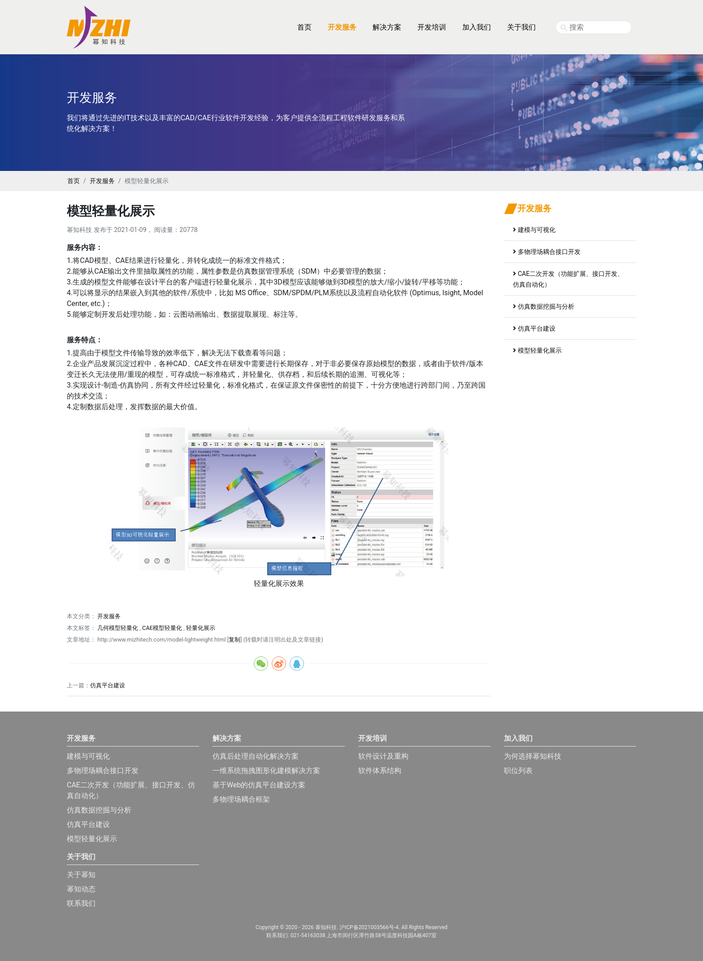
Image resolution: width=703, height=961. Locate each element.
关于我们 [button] (521, 27)
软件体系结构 (379, 770)
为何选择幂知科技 (532, 756)
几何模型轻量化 (117, 628)
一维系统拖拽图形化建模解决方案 (266, 770)
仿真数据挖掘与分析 (543, 306)
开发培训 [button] (431, 27)
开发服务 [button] (342, 27)
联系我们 (81, 903)
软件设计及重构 (383, 756)
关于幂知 (81, 874)
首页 (304, 27)
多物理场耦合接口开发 (547, 251)
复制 (234, 639)
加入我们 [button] (476, 27)
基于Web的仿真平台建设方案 (259, 785)
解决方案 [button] (387, 27)
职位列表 (518, 770)
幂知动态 (81, 889)
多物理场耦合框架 (241, 799)
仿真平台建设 (107, 685)
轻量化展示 (200, 628)
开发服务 (102, 180)
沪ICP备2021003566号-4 (369, 927)
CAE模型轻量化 (162, 628)
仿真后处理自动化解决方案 (256, 756)
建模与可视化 (534, 229)
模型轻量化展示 (537, 350)
